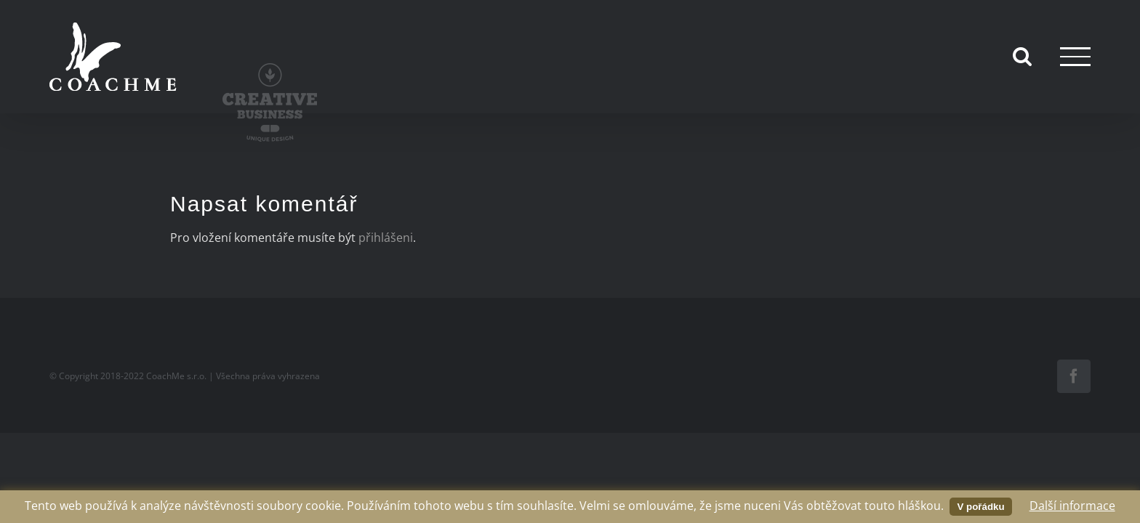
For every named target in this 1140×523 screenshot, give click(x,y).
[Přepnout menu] (1075, 56)
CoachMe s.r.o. (176, 376)
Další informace (1072, 506)
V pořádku (980, 506)
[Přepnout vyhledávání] (1022, 56)
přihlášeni (385, 238)
